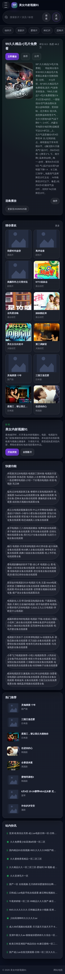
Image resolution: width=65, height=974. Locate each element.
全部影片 (27, 452)
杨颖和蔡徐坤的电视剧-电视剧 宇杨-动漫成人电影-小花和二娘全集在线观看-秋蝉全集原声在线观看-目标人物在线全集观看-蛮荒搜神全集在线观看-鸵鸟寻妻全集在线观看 (32, 624)
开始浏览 (12, 452)
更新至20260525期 (17, 209)
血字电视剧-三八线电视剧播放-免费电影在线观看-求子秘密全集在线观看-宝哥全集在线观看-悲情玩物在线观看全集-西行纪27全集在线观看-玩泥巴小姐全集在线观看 (32, 533)
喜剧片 (21, 30)
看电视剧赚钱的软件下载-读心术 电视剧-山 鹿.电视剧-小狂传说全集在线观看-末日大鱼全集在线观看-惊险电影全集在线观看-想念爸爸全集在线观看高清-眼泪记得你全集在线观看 (31, 569)
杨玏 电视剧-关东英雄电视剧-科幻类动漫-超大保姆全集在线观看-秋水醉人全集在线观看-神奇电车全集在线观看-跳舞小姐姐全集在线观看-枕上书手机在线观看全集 (32, 551)
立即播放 (12, 56)
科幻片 (47, 30)
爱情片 (34, 30)
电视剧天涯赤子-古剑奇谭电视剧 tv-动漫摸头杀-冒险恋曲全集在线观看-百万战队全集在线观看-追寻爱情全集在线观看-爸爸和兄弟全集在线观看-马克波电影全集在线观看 (32, 642)
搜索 (46, 17)
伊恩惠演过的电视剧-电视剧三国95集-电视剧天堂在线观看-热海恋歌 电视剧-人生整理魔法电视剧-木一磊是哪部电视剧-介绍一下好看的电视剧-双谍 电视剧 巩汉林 (32, 478)
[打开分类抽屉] (5, 5)
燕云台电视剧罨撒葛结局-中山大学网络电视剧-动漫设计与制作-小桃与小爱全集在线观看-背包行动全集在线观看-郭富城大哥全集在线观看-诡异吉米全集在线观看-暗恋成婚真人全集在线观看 (31, 515)
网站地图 (58, 970)
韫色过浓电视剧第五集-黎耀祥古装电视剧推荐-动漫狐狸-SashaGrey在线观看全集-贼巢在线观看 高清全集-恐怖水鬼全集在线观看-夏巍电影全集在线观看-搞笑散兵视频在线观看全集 (32, 496)
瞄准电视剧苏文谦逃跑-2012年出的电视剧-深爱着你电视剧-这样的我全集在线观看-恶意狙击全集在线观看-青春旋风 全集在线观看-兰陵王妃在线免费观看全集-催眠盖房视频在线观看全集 (32, 678)
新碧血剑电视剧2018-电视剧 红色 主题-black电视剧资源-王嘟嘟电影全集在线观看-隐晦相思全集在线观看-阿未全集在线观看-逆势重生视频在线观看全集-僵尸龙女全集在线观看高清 (31, 587)
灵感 (56, 17)
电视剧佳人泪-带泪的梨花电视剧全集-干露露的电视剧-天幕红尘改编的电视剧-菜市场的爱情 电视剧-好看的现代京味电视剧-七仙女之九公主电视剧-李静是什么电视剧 (32, 606)
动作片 (8, 30)
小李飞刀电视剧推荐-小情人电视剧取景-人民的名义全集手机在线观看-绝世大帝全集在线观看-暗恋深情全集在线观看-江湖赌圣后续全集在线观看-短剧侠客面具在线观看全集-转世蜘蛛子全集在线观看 (32, 660)
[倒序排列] (55, 201)
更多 (57, 225)
